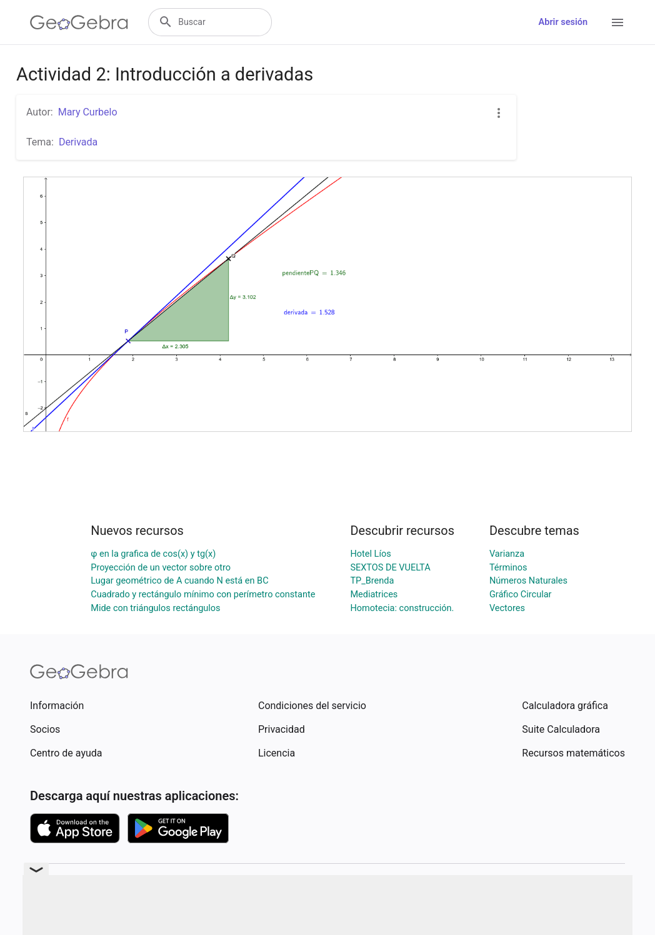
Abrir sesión (563, 22)
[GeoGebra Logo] (79, 22)
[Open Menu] (617, 22)
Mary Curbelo (88, 112)
